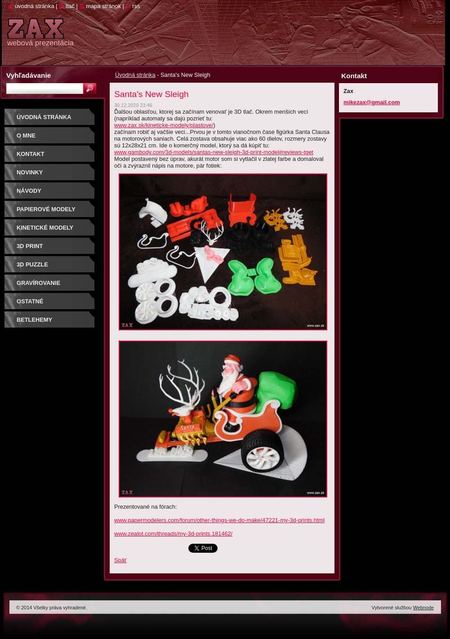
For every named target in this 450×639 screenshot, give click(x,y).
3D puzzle (32, 264)
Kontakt (31, 154)
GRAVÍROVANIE (38, 283)
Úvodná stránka (135, 74)
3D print (30, 246)
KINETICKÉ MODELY (45, 227)
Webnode (423, 607)
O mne (26, 135)
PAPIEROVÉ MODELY (46, 209)
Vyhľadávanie (28, 75)
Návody (29, 190)
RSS (136, 6)
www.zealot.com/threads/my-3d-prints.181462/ (173, 533)
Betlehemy (34, 319)
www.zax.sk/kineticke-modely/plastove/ (163, 125)
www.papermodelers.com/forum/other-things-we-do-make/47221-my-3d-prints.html (219, 520)
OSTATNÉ (30, 301)
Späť (120, 560)
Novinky (30, 172)
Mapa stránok (103, 6)
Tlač (70, 6)
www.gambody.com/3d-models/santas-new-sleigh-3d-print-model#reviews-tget (213, 152)
